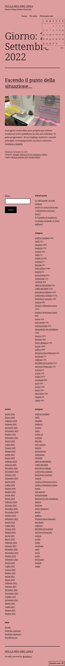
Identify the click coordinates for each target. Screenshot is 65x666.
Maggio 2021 (10, 613)
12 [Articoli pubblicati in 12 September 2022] (44, 34)
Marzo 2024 (10, 499)
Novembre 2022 (11, 553)
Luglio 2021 (10, 607)
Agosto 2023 (10, 522)
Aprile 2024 (10, 495)
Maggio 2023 (10, 532)
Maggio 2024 (10, 492)
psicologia (39, 356)
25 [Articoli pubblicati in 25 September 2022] (63, 39)
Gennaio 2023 (11, 546)
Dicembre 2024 (11, 468)
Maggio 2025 (10, 451)
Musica (38, 336)
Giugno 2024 (10, 488)
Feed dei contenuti (13, 631)
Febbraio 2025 (11, 461)
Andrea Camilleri (42, 238)
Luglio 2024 (10, 485)
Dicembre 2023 (11, 509)
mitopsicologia (41, 326)
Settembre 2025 (11, 438)
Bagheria (39, 248)
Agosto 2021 (10, 603)
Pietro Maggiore (42, 343)
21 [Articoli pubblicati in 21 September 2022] (50, 39)
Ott (63, 48)
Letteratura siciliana (43, 295)
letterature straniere (43, 299)
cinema (38, 251)
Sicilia (37, 376)
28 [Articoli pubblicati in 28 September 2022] (50, 43)
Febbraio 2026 (11, 421)
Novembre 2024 (11, 471)
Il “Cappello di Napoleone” (46, 217)
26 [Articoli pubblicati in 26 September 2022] (44, 43)
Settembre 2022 (11, 559)
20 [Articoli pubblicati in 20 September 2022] (47, 39)
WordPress (27, 656)
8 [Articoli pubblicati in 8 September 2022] (53, 30)
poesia (37, 346)
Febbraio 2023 (11, 542)
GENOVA (38, 282)
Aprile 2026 (10, 414)
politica (44, 155)
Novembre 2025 (11, 431)
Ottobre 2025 (10, 434)
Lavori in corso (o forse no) (46, 207)
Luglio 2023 (10, 526)
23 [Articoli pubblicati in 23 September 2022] (56, 39)
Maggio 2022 (10, 573)
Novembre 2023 (11, 512)
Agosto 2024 (10, 482)
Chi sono (33, 16)
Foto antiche (40, 268)
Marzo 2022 (10, 580)
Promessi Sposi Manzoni (45, 353)
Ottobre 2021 (10, 597)
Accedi (7, 627)
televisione (39, 393)
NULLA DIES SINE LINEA (19, 6)
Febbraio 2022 (11, 583)
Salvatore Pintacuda (43, 366)
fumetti (38, 272)
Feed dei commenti (13, 634)
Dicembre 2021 (11, 590)
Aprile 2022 (10, 576)
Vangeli (38, 397)
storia (37, 387)
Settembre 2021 (11, 600)
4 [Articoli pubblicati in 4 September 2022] (62, 26)
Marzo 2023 (10, 539)
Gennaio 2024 (11, 505)
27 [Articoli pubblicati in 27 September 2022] (47, 43)
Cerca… (8, 196)
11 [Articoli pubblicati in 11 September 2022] (63, 30)
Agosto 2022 (10, 563)
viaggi (37, 400)
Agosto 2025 (10, 441)
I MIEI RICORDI (41, 289)
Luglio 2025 (10, 444)
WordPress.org (11, 637)
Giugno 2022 (10, 570)
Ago (44, 48)
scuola (37, 373)
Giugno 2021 (10, 610)
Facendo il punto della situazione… (30, 83)
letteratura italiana (43, 292)
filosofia (38, 265)
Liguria (38, 302)
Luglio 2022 (10, 566)
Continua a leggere (14, 144)
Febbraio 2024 (11, 502)
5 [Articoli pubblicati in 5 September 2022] (43, 30)
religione (39, 360)
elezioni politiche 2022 (19, 157)
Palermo (38, 339)
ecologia (38, 262)
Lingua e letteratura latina (46, 312)
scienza (38, 370)
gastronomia (40, 275)
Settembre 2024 (11, 478)
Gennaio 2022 (11, 586)
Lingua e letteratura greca (46, 305)
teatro (37, 390)
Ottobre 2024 (10, 475)
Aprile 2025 (10, 455)
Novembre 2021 (11, 593)
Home (24, 16)
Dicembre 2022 (11, 549)
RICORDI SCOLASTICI (44, 363)
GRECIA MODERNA (43, 285)
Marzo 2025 (10, 458)
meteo (37, 319)
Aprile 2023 (10, 536)
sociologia (39, 380)
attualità (16, 155)
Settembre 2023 (11, 519)
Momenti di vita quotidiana (30, 155)
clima (37, 255)
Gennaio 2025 (11, 465)
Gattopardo (40, 278)
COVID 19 (39, 258)
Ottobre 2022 (10, 556)
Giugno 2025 (10, 448)
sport (37, 383)
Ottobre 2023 (10, 515)
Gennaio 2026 (11, 424)
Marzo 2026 (10, 417)
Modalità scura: (57, 663)
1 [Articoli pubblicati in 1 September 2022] (53, 26)
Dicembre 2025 (11, 428)
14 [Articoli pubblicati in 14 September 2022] (50, 34)
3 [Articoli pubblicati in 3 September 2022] (59, 26)
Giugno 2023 (10, 529)
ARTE (37, 241)
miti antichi (40, 322)
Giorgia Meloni (34, 157)
